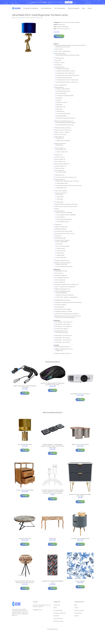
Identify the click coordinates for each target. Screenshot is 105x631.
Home (13, 18)
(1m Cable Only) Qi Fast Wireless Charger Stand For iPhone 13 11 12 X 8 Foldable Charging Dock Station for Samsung (52, 492)
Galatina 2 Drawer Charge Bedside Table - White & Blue (80, 495)
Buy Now (59, 37)
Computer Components (30, 9)
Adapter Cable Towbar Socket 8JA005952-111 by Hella (24, 387)
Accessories (57, 605)
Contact (76, 608)
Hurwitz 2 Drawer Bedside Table (24, 491)
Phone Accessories (73, 9)
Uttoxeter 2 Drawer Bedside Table (80, 539)
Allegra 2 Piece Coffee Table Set (80, 445)
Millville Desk (52, 539)
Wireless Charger (75, 23)
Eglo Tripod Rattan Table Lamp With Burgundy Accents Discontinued (24, 582)
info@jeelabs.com (37, 610)
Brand (90, 9)
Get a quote (69, 2)
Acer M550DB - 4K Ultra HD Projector (80, 394)
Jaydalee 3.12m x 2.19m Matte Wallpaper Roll (52, 582)
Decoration (56, 616)
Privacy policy (77, 614)
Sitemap (76, 616)
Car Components (59, 9)
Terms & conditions (79, 611)
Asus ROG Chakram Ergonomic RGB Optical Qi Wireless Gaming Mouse (52, 384)
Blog (83, 9)
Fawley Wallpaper (80, 582)
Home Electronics (46, 9)
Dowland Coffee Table (25, 539)
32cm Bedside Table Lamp (25, 445)
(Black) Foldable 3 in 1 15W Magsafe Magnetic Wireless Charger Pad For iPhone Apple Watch (52, 447)
